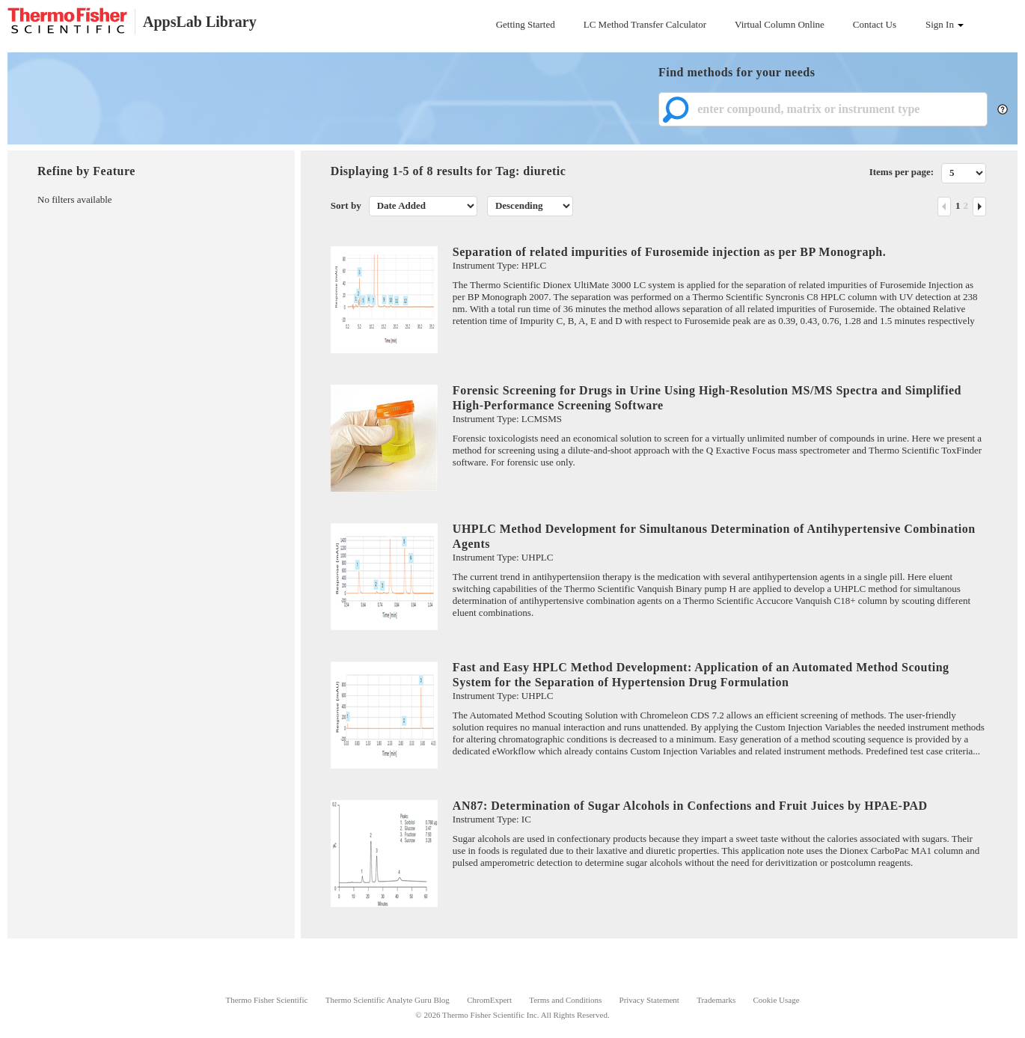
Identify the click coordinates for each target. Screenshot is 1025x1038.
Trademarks (716, 999)
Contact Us (874, 24)
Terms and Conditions (565, 999)
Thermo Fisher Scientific (266, 999)
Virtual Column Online (779, 24)
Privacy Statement (649, 999)
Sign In (944, 24)
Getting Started (525, 24)
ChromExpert (489, 999)
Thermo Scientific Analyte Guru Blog (387, 999)
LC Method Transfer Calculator (645, 24)
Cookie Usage (776, 999)
